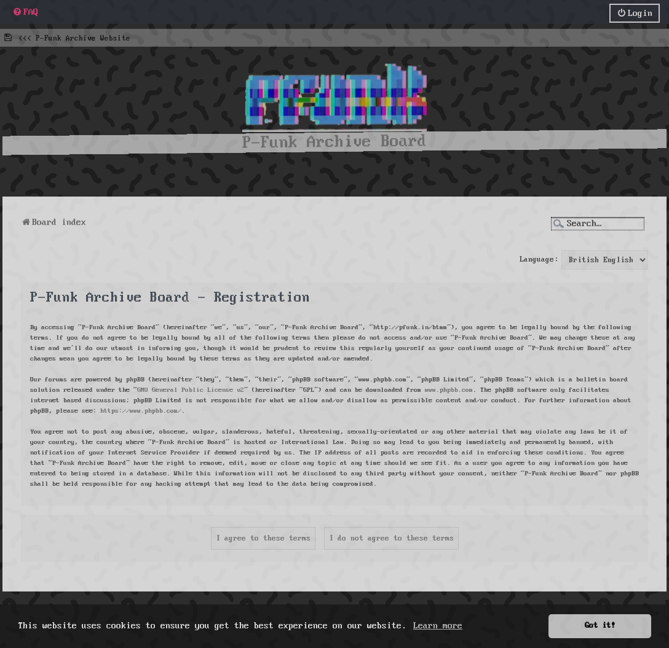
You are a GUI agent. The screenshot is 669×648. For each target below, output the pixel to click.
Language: (539, 257)
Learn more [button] (437, 626)
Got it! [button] (600, 625)
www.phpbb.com (449, 387)
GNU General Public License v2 (190, 387)
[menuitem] (25, 11)
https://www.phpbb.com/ (140, 408)
